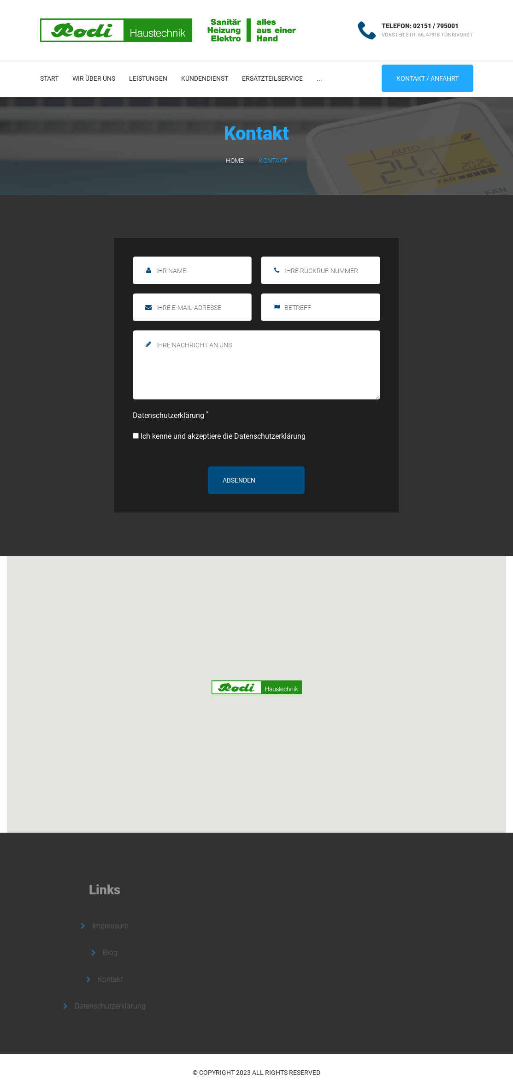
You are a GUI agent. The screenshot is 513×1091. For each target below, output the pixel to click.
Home (235, 160)
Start (49, 78)
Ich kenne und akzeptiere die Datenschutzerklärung (219, 436)
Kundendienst (204, 78)
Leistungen (148, 78)
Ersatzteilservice (272, 78)
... (319, 78)
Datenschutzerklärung (170, 415)
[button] (257, 687)
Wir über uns (93, 78)
